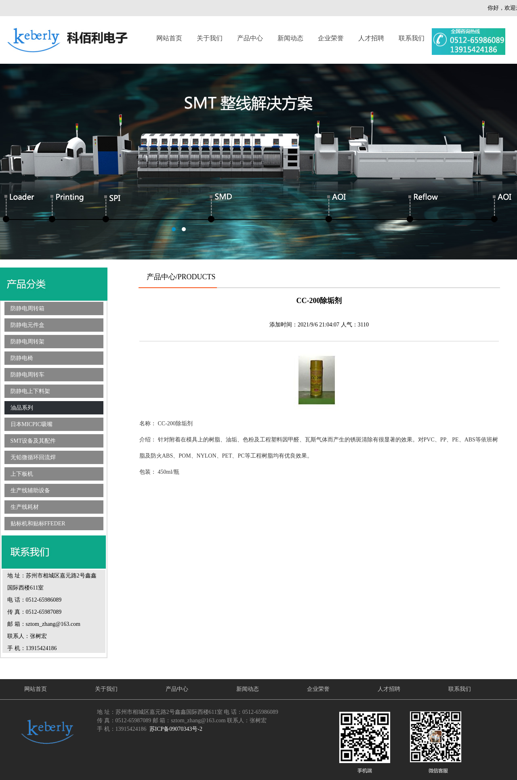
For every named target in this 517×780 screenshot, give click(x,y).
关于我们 (210, 38)
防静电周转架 (27, 342)
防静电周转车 (27, 375)
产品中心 (250, 38)
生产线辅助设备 (30, 490)
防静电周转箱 (27, 308)
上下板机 (22, 474)
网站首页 (169, 38)
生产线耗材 (25, 507)
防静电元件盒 (27, 325)
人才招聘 (371, 38)
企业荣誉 (331, 38)
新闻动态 (290, 38)
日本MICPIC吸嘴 (32, 424)
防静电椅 (22, 358)
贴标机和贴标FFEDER (38, 524)
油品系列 (22, 408)
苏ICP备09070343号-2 (175, 729)
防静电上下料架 (30, 391)
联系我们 (412, 38)
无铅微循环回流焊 (33, 457)
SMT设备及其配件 (33, 441)
